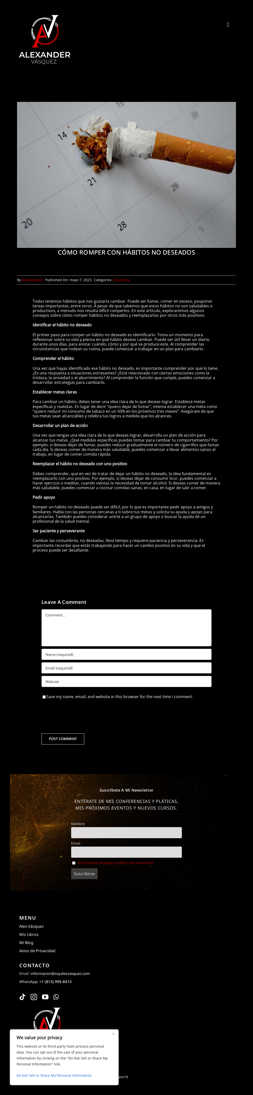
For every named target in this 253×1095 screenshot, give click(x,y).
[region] (64, 1057)
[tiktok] (22, 997)
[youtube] (45, 997)
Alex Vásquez (31, 926)
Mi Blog (26, 942)
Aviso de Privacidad (37, 950)
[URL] (126, 681)
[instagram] (34, 997)
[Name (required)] (126, 654)
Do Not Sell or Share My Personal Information (54, 1075)
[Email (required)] (126, 667)
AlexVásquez (32, 280)
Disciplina (121, 280)
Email (75, 843)
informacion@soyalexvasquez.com (60, 973)
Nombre (78, 823)
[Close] (113, 1034)
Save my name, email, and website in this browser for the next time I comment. (119, 696)
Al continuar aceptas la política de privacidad (115, 862)
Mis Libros (29, 934)
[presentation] (79, 716)
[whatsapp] (56, 997)
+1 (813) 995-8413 (55, 981)
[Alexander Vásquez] (44, 14)
